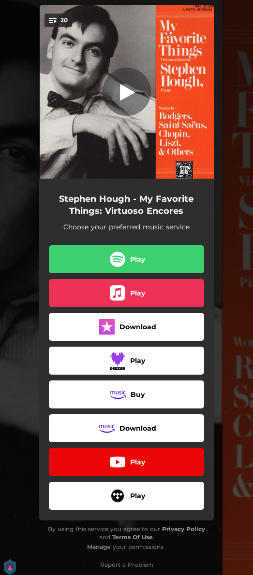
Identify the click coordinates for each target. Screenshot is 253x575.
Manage (99, 546)
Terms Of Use (132, 537)
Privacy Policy (183, 529)
